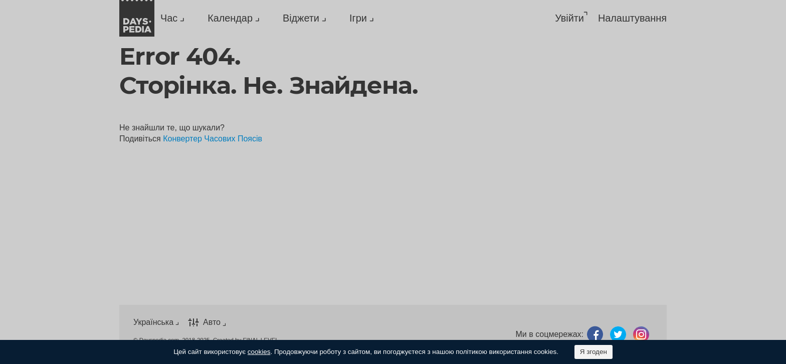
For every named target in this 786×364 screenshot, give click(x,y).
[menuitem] (169, 18)
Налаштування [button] (632, 18)
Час (168, 18)
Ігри (358, 18)
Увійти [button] (569, 18)
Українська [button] (153, 322)
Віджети (301, 18)
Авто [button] (212, 322)
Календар (230, 18)
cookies (259, 351)
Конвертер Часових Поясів (212, 138)
